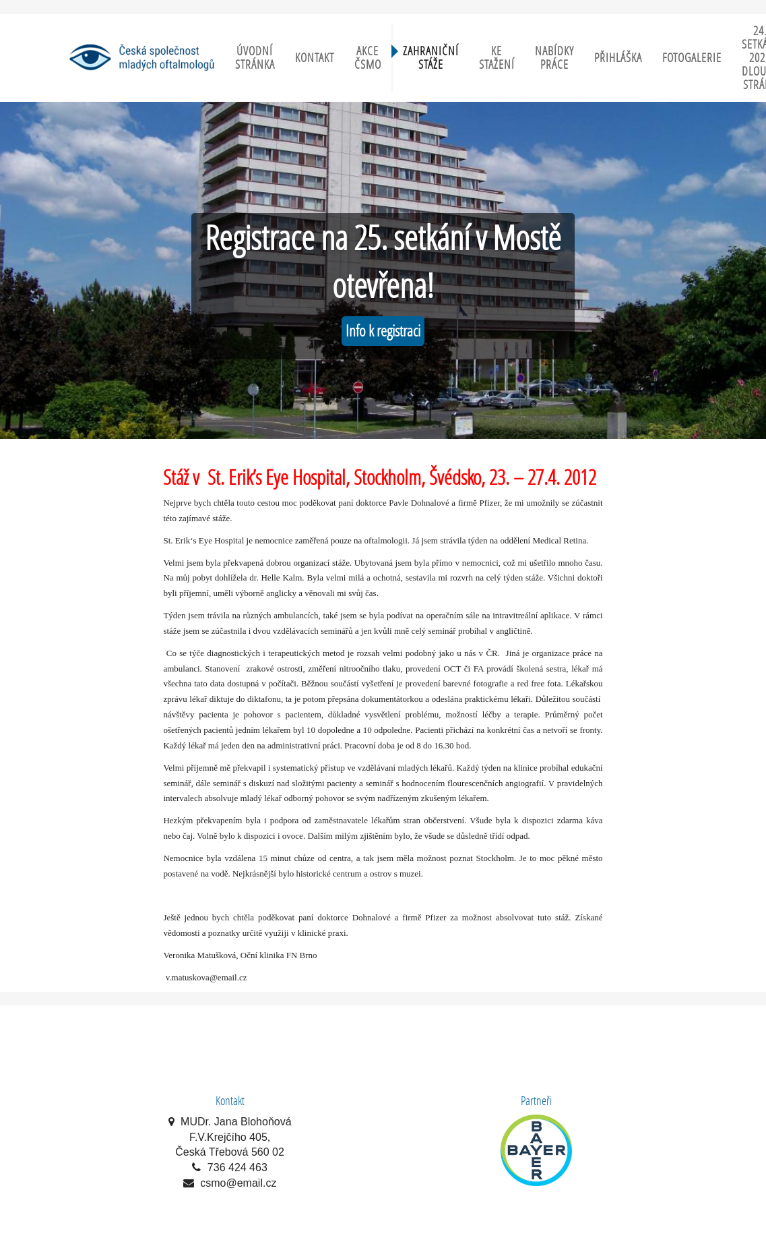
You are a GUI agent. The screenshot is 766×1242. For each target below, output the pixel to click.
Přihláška (618, 57)
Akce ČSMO (367, 57)
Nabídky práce (554, 57)
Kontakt (314, 57)
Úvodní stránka (255, 57)
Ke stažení (497, 57)
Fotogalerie (692, 57)
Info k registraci (383, 331)
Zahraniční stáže (431, 57)
